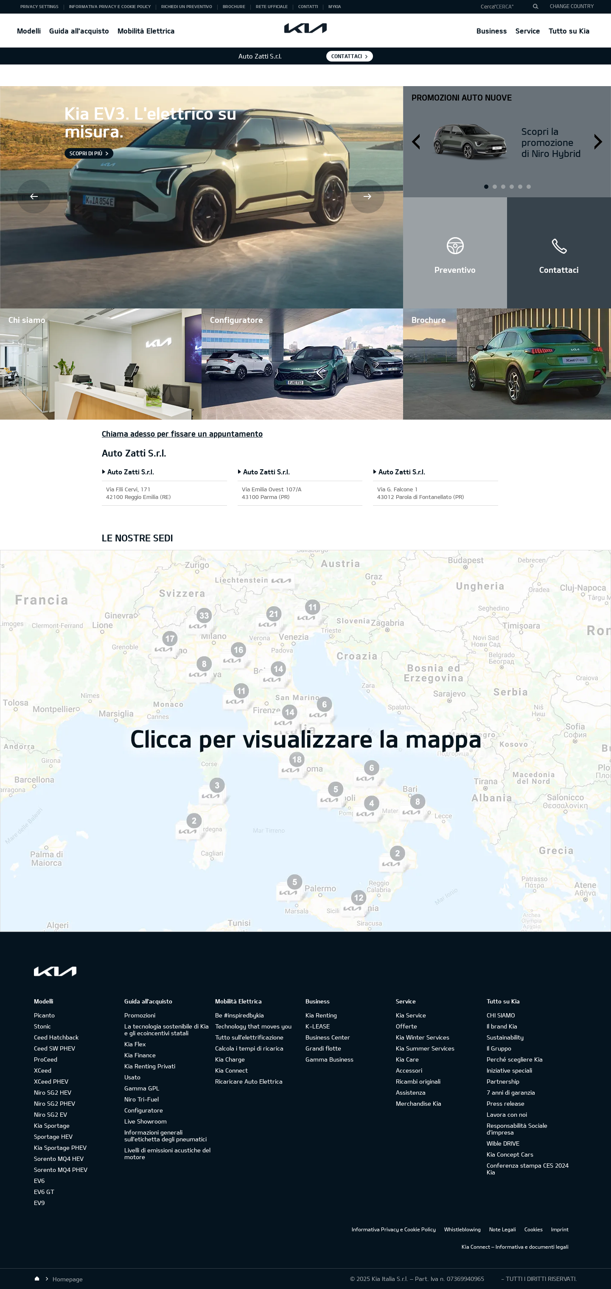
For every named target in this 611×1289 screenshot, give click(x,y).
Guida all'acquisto (79, 30)
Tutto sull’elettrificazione (249, 1037)
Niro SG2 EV (50, 1114)
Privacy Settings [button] (39, 6)
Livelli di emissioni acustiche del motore (167, 1153)
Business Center (328, 1037)
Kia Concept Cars (510, 1154)
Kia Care (407, 1059)
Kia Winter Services (422, 1037)
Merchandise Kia (418, 1103)
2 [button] (502, 186)
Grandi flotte (323, 1048)
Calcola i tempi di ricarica (249, 1048)
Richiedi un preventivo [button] (186, 6)
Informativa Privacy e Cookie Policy (394, 1229)
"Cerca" (503, 6)
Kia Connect (231, 1070)
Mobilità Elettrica (146, 30)
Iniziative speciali (509, 1070)
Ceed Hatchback (56, 1037)
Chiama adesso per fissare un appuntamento (182, 433)
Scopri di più (86, 153)
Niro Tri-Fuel (141, 1099)
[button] (506, 7)
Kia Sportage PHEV (60, 1147)
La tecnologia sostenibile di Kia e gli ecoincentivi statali (166, 1030)
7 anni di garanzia (511, 1092)
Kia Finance (140, 1055)
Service (528, 30)
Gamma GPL (142, 1088)
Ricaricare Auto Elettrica (249, 1081)
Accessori (409, 1070)
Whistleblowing (462, 1229)
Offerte (406, 1026)
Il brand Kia (502, 1026)
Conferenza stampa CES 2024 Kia (528, 1169)
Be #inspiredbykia (239, 1015)
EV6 (39, 1180)
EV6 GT (44, 1191)
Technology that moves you (253, 1026)
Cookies (533, 1229)
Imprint (560, 1229)
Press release (505, 1103)
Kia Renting (321, 1015)
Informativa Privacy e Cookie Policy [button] (110, 6)
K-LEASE (318, 1026)
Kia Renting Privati (149, 1066)
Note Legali (502, 1229)
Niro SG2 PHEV (54, 1103)
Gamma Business (329, 1059)
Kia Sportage (52, 1125)
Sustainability (505, 1037)
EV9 (39, 1202)
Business (491, 30)
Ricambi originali (418, 1081)
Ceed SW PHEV (54, 1048)
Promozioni (139, 1015)
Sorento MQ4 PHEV (60, 1169)
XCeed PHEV (51, 1081)
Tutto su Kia (569, 30)
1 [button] (485, 186)
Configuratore (143, 1110)
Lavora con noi (507, 1114)
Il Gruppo (499, 1048)
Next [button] (368, 197)
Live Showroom (145, 1121)
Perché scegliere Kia (515, 1059)
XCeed (42, 1070)
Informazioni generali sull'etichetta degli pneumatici (165, 1136)
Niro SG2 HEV (52, 1092)
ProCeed (45, 1059)
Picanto (44, 1015)
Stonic (42, 1026)
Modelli (29, 30)
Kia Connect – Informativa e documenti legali (515, 1247)
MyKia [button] (334, 6)
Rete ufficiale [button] (272, 6)
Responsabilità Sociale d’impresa (517, 1129)
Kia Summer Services (425, 1048)
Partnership (503, 1081)
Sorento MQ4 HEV (59, 1158)
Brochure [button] (234, 6)
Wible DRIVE (503, 1143)
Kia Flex (135, 1044)
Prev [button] (35, 197)
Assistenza (411, 1092)
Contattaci (346, 56)
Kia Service (411, 1015)
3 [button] (519, 186)
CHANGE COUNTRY (572, 6)
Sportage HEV (53, 1136)
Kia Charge (230, 1059)
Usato (132, 1077)
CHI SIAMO (501, 1015)
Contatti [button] (308, 6)
